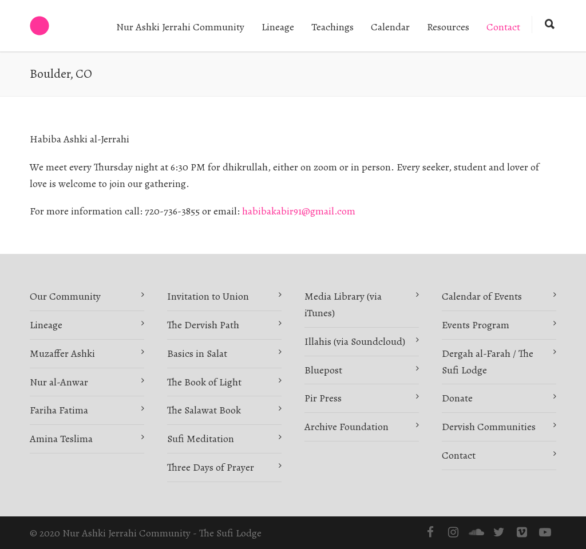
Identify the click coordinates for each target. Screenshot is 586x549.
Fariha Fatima (59, 410)
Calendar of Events (482, 296)
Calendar (390, 27)
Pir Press (323, 398)
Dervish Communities (489, 426)
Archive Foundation (346, 426)
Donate (457, 398)
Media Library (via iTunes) (343, 304)
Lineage (278, 27)
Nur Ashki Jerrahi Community (180, 27)
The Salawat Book (204, 410)
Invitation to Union (208, 296)
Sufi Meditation (200, 438)
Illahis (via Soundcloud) (354, 341)
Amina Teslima (61, 438)
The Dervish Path (203, 325)
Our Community (65, 296)
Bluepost (323, 370)
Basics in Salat (197, 353)
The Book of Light (204, 382)
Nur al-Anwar (59, 382)
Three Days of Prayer (210, 467)
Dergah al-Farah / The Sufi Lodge (487, 362)
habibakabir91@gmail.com (298, 211)
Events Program (475, 325)
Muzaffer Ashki (62, 353)
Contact (503, 27)
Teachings (332, 27)
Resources (448, 27)
